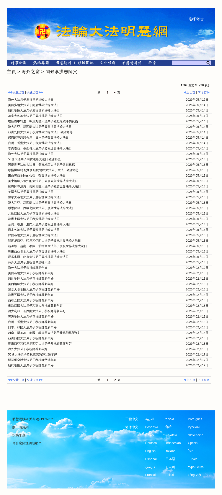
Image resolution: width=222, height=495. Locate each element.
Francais (151, 475)
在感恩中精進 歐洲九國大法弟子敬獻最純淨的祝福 (43, 121)
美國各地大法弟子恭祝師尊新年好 (31, 273)
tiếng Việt (194, 475)
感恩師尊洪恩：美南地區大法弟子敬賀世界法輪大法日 (44, 186)
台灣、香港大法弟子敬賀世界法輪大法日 (35, 143)
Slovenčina (195, 435)
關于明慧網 (20, 427)
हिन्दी (168, 427)
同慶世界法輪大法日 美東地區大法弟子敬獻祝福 (41, 164)
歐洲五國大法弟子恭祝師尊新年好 (31, 295)
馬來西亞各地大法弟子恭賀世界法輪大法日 (37, 251)
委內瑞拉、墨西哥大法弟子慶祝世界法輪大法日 (40, 148)
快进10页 (35, 92)
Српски (193, 443)
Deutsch (151, 443)
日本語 (170, 459)
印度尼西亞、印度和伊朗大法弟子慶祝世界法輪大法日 (44, 240)
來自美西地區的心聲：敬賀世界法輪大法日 (37, 175)
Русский (194, 427)
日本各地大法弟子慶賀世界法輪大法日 (34, 229)
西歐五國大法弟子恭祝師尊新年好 (31, 300)
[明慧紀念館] (132, 64)
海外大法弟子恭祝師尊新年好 (27, 267)
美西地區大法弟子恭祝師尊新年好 (31, 284)
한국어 (170, 467)
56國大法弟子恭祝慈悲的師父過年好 (32, 354)
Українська (196, 467)
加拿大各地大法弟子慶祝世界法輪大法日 (35, 116)
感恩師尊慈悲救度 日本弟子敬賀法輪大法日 (38, 137)
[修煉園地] (85, 64)
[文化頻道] (108, 64)
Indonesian (173, 443)
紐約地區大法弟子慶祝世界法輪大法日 (34, 110)
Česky (149, 435)
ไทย (191, 451)
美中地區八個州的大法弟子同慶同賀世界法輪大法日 (43, 181)
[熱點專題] (41, 64)
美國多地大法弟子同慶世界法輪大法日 (34, 105)
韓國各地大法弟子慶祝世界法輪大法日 (34, 235)
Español (151, 459)
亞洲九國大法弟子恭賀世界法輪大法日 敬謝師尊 (40, 132)
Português (195, 419)
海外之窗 (31, 71)
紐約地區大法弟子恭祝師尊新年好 (31, 278)
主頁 (11, 71)
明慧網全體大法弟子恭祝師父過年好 (32, 360)
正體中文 (131, 419)
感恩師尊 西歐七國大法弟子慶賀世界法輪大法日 (41, 208)
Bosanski (151, 427)
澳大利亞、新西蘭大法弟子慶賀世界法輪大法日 (40, 126)
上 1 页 (190, 92)
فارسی (150, 467)
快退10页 (16, 92)
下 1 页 (204, 92)
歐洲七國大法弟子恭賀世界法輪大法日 (34, 219)
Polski (169, 475)
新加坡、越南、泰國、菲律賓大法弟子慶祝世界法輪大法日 (47, 246)
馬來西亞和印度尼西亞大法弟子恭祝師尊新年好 (40, 343)
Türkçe (193, 459)
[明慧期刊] (63, 64)
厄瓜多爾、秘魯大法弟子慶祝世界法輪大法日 (38, 257)
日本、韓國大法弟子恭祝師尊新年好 (32, 327)
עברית (169, 419)
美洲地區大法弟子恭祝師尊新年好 (31, 316)
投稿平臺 (18, 435)
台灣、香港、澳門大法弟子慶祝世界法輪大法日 (40, 224)
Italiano (170, 451)
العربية (149, 419)
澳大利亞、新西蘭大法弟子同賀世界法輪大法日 (40, 202)
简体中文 (131, 427)
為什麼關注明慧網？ (27, 443)
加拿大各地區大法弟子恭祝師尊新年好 (34, 289)
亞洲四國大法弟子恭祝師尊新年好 (31, 338)
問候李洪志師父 (61, 71)
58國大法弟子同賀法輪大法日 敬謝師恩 (34, 159)
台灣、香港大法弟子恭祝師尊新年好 (32, 322)
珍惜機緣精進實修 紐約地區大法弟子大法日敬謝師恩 (43, 170)
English (150, 451)
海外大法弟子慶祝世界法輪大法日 (31, 99)
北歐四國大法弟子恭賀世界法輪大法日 (34, 213)
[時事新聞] (17, 64)
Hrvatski (171, 435)
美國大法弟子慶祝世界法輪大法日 (31, 191)
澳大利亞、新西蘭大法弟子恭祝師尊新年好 (37, 311)
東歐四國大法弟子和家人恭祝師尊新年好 (35, 305)
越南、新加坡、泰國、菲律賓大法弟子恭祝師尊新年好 (44, 332)
